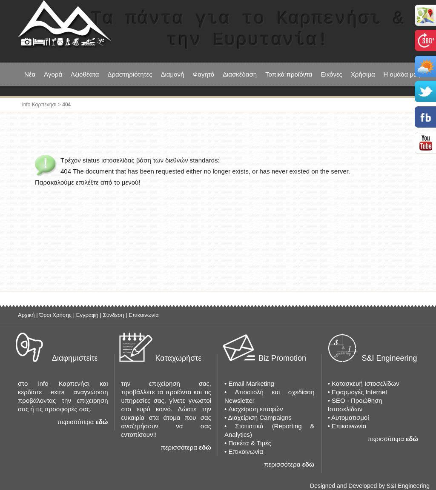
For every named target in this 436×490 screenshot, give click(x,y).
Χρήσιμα (363, 74)
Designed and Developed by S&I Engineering (370, 485)
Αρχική (26, 315)
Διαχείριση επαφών (255, 409)
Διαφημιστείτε (75, 358)
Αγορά (53, 74)
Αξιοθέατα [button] (85, 74)
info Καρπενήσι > (42, 105)
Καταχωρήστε (178, 358)
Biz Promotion (282, 358)
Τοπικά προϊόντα (288, 74)
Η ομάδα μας (402, 74)
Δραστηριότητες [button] (130, 74)
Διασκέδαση (240, 74)
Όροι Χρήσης (55, 315)
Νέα (29, 74)
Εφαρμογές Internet (359, 392)
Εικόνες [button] (331, 74)
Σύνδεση (113, 315)
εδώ (102, 421)
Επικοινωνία (144, 315)
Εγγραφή (87, 315)
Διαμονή (172, 74)
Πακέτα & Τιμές (249, 443)
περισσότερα (75, 421)
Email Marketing (251, 383)
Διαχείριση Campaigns (260, 417)
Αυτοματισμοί (350, 417)
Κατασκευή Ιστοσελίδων (365, 383)
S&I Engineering (389, 358)
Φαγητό (203, 74)
